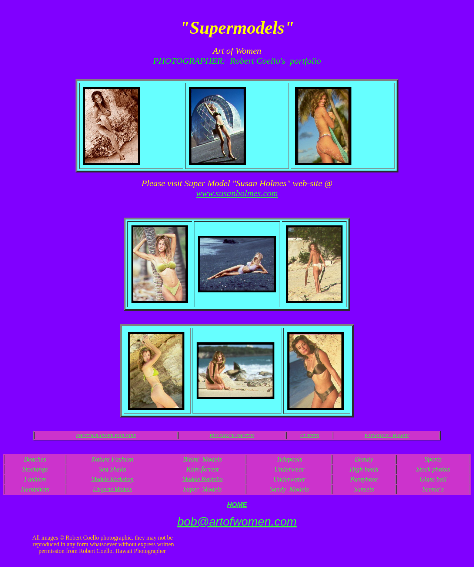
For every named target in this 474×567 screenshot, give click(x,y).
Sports (432, 459)
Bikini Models (202, 459)
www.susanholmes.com (237, 193)
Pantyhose (364, 479)
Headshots (35, 489)
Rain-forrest (202, 469)
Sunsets (364, 489)
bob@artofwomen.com (237, 521)
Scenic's (433, 489)
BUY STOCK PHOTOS (232, 435)
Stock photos (433, 469)
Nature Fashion (112, 459)
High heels (364, 469)
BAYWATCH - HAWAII (386, 435)
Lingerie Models (112, 489)
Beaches (35, 459)
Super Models (202, 489)
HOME (237, 505)
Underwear (289, 469)
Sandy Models (289, 489)
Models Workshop (112, 479)
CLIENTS (309, 435)
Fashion (35, 479)
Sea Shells (112, 469)
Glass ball (433, 479)
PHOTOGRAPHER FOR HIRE (106, 435)
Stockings (35, 469)
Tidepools (289, 459)
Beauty (364, 459)
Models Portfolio (202, 479)
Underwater (289, 479)
